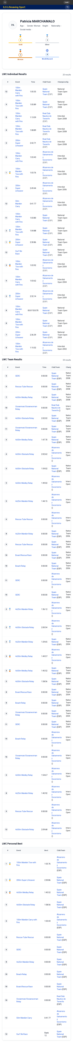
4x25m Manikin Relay (24, 501)
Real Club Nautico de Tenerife (47, 116)
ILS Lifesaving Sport (14, 7)
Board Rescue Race (23, 555)
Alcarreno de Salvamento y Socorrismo (57, 452)
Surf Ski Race (22, 1034)
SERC (17, 376)
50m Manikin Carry (18, 203)
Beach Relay (20, 566)
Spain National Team (46, 91)
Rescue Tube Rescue (24, 387)
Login (67, 2)
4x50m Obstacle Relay (24, 418)
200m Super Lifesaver (19, 143)
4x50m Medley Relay (24, 397)
